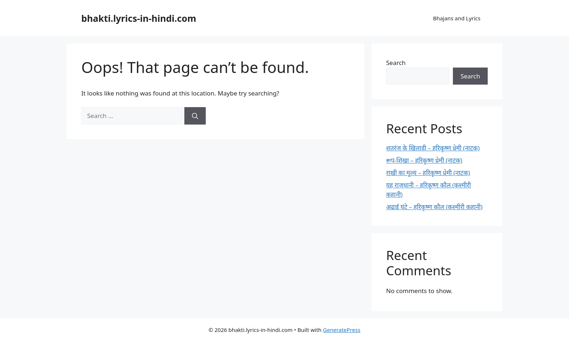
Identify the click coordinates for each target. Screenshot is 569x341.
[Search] (195, 116)
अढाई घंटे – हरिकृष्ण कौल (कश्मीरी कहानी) (434, 207)
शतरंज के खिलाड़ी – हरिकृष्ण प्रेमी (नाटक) (433, 148)
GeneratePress (341, 329)
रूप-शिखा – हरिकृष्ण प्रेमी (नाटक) (424, 160)
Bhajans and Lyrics (456, 18)
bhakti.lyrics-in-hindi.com (138, 18)
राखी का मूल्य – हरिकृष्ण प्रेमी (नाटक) (428, 173)
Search (396, 62)
